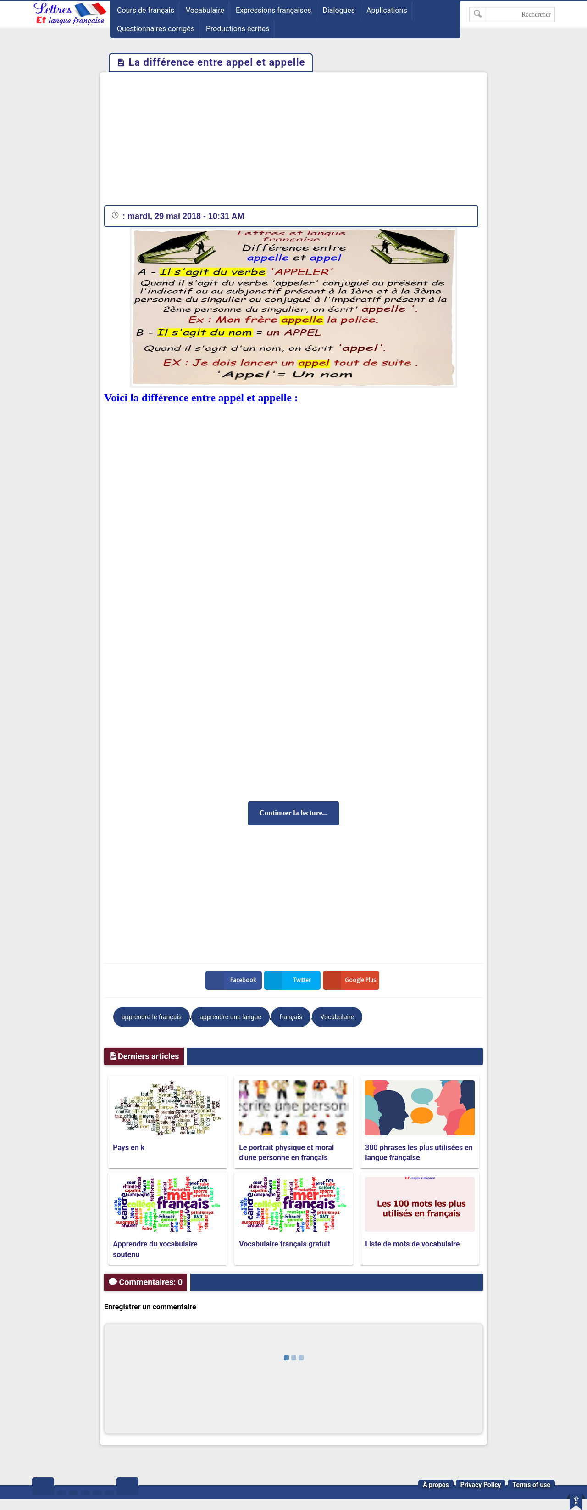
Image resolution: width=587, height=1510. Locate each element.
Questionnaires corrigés (155, 28)
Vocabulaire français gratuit (284, 1244)
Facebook (232, 980)
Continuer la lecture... (293, 813)
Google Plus (351, 980)
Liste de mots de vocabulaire (412, 1244)
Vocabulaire (205, 10)
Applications (386, 10)
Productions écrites (237, 28)
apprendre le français (152, 1017)
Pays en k (128, 1147)
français (290, 1017)
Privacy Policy (480, 1484)
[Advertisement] (293, 141)
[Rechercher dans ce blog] (512, 14)
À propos (436, 1484)
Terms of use (531, 1484)
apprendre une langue (230, 1017)
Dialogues (338, 10)
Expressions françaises (273, 10)
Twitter (289, 980)
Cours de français (145, 10)
